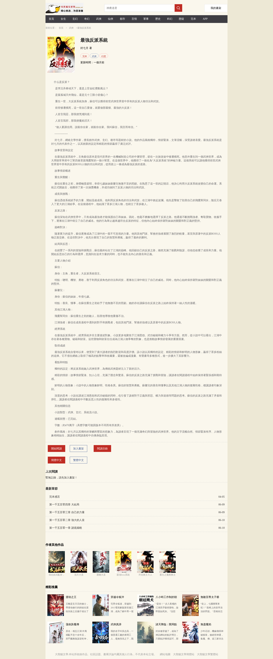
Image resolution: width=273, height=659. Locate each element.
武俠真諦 (116, 624)
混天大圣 (78, 574)
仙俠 (110, 18)
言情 (134, 18)
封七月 (84, 48)
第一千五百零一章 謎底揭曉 (65, 527)
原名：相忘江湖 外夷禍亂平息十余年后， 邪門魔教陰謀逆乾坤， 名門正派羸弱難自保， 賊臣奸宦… (77, 639)
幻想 (103, 56)
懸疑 (181, 18)
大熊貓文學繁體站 (207, 654)
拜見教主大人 (145, 574)
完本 (193, 18)
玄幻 (75, 18)
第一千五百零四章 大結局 (64, 504)
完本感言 (54, 496)
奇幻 (86, 18)
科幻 (169, 18)
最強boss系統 (123, 574)
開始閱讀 (56, 448)
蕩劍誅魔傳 (72, 624)
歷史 (158, 18)
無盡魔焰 (206, 624)
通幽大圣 (101, 574)
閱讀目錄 (102, 448)
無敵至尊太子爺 (210, 597)
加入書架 (78, 448)
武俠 (98, 18)
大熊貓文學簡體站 (183, 654)
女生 (63, 18)
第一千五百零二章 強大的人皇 (67, 520)
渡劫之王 (71, 597)
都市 (122, 18)
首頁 (51, 18)
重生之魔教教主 (168, 574)
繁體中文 (78, 460)
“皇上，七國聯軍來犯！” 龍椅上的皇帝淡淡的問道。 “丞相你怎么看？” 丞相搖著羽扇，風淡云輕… (212, 611)
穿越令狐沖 (117, 597)
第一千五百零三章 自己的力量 (67, 512)
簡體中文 (56, 460)
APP (205, 18)
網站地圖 (165, 654)
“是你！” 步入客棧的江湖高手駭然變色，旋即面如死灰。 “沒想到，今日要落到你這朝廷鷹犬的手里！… (167, 611)
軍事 (146, 18)
